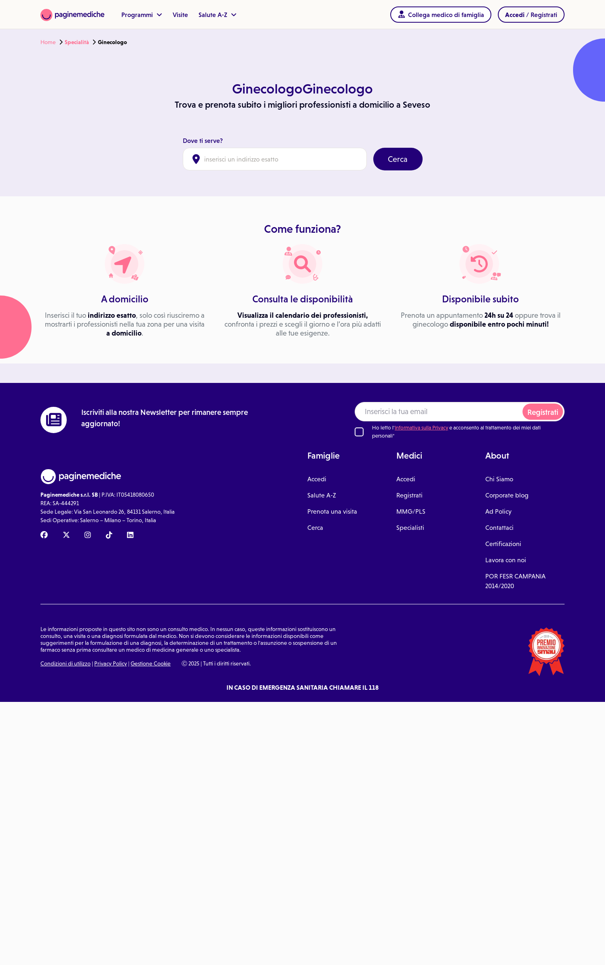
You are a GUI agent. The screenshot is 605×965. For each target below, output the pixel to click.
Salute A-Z (218, 14)
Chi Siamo (499, 479)
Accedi (316, 479)
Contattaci (499, 527)
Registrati (542, 412)
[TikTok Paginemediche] (109, 535)
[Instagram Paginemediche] (88, 535)
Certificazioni (503, 543)
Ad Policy (498, 511)
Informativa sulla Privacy (421, 428)
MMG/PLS (410, 511)
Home (48, 42)
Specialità (77, 42)
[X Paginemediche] (66, 535)
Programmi (141, 14)
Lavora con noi (505, 560)
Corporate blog (507, 495)
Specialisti (410, 527)
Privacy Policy (110, 663)
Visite (180, 14)
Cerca (398, 159)
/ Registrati (531, 14)
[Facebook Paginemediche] (44, 535)
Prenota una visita (332, 511)
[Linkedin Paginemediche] (130, 535)
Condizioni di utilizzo (65, 663)
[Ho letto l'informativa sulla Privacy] (359, 431)
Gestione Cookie (151, 663)
